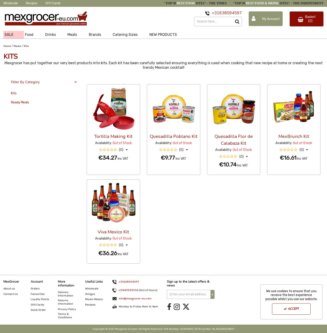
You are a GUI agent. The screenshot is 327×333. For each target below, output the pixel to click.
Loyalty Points (40, 299)
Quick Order (38, 309)
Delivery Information (65, 294)
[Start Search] (237, 21)
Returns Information (65, 302)
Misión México (94, 299)
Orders (35, 288)
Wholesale (10, 3)
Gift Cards (53, 3)
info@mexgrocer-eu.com (135, 298)
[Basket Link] (306, 19)
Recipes (31, 3)
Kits (14, 93)
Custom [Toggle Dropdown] (117, 80)
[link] (169, 307)
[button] (113, 150)
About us (9, 288)
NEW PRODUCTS (163, 34)
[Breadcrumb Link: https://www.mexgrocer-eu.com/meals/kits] (26, 45)
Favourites (38, 294)
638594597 (230, 13)
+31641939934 (129, 290)
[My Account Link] (265, 19)
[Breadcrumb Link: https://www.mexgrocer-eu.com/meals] (17, 45)
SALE (9, 34)
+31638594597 (129, 281)
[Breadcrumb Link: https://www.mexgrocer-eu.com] (7, 45)
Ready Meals (20, 102)
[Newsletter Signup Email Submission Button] (213, 294)
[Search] (213, 21)
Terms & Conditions (65, 315)
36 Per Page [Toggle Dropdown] (96, 80)
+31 (215, 13)
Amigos (90, 294)
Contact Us (10, 294)
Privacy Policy (67, 309)
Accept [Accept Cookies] (291, 309)
